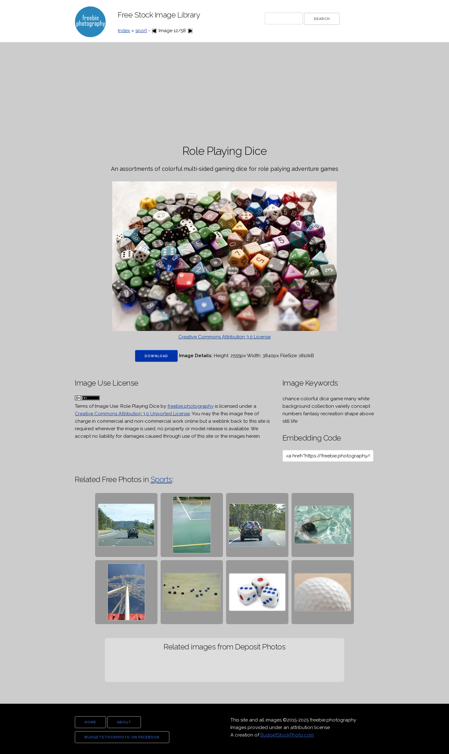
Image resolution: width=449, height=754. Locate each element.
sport (141, 30)
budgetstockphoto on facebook (122, 737)
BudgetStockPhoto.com (287, 735)
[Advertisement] (224, 93)
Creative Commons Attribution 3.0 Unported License (132, 413)
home (90, 722)
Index (124, 30)
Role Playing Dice (139, 406)
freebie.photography (190, 406)
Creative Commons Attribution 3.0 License (224, 337)
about (124, 722)
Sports (161, 479)
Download (156, 356)
